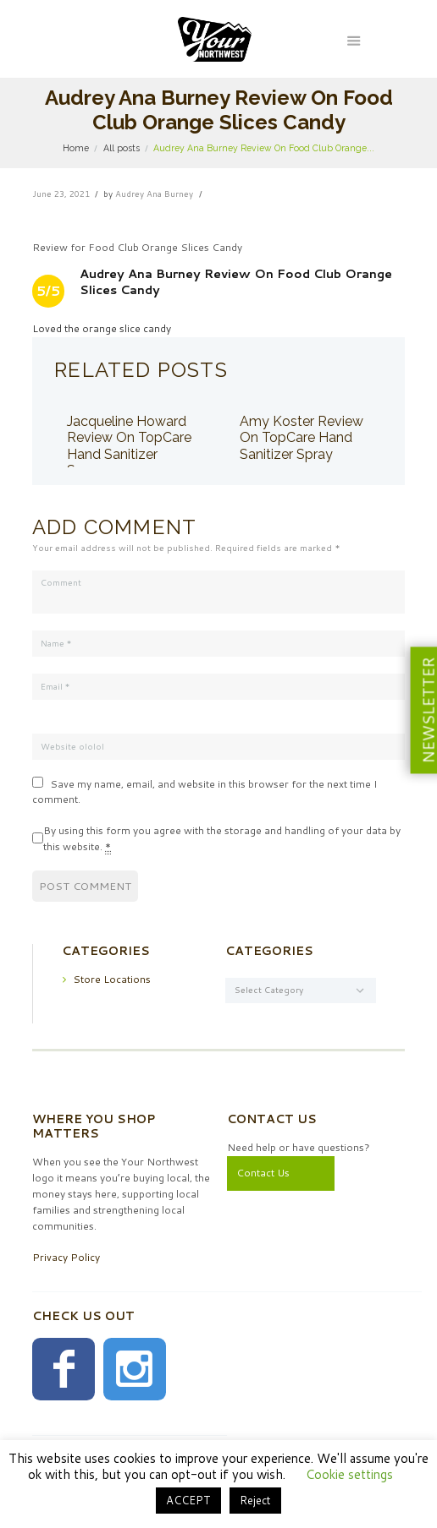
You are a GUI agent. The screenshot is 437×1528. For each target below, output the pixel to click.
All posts (121, 148)
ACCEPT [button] (188, 1500)
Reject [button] (255, 1500)
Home (76, 148)
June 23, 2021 (61, 193)
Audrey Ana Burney (154, 193)
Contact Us (263, 1172)
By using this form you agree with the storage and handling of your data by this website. (222, 838)
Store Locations (112, 978)
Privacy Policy (66, 1256)
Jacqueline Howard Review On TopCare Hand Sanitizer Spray (129, 446)
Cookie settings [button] (349, 1474)
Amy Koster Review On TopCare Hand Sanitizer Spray (301, 437)
